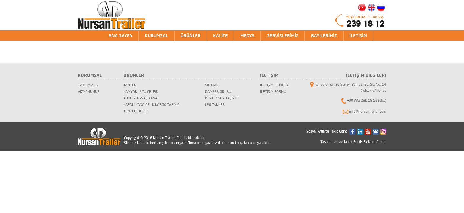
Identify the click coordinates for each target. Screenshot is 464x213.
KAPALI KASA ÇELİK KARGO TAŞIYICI (151, 104)
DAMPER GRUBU (218, 91)
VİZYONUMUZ (88, 91)
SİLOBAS (211, 85)
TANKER (129, 85)
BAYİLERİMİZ (324, 35)
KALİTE (220, 35)
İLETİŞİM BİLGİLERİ (274, 85)
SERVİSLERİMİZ (283, 35)
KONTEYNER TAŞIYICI (222, 98)
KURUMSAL (156, 35)
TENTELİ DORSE (136, 111)
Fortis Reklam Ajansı (369, 141)
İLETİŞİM (358, 35)
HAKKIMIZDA (88, 85)
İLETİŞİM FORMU (273, 91)
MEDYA (247, 35)
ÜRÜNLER (191, 35)
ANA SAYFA (120, 35)
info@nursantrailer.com (367, 111)
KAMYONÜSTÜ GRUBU (140, 91)
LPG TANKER (215, 104)
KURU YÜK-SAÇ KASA (140, 98)
